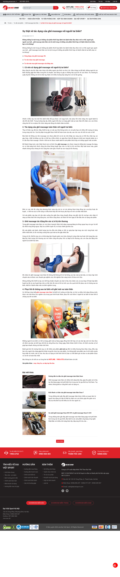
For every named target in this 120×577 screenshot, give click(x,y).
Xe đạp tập (26, 14)
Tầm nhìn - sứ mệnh (9, 475)
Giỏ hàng (91, 7)
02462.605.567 (96, 483)
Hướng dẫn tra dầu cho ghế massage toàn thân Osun (65, 376)
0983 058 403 (45, 454)
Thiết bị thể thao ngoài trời (106, 14)
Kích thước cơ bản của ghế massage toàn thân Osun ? (66, 392)
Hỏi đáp (107, 1)
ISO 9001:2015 (24, 1)
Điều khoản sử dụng (10, 483)
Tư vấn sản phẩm (18, 23)
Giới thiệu (93, 1)
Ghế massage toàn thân (31, 23)
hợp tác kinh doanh (64, 19)
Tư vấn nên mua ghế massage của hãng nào (38, 63)
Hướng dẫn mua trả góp (11, 486)
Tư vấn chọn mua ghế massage (34, 60)
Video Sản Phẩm (34, 19)
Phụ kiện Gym (54, 14)
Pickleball (66, 14)
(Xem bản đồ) (6, 518)
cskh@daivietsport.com (75, 487)
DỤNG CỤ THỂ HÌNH (40, 14)
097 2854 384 (12, 516)
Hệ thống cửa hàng (48, 469)
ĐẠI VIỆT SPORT (80, 19)
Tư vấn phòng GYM (48, 19)
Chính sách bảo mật (10, 481)
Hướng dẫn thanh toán (30, 472)
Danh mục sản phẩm (108, 8)
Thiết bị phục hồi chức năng (83, 14)
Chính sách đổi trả (28, 474)
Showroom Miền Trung (59, 503)
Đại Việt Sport (65, 527)
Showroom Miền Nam (83, 503)
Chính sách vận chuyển (30, 477)
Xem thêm (60, 441)
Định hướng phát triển (10, 478)
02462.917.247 (86, 483)
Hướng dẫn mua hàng (29, 469)
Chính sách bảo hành (29, 480)
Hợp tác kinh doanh (48, 480)
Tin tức (100, 1)
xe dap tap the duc (48, 363)
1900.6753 (14, 454)
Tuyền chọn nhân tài (49, 472)
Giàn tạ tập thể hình (11, 14)
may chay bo (38, 363)
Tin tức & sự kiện (48, 474)
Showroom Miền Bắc (36, 503)
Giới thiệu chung (8, 472)
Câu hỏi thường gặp (29, 483)
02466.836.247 (75, 483)
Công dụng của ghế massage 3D (34, 56)
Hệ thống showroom (9, 1)
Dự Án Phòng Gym (94, 19)
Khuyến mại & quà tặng (50, 477)
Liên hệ (115, 1)
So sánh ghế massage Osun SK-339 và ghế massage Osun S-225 (69, 413)
